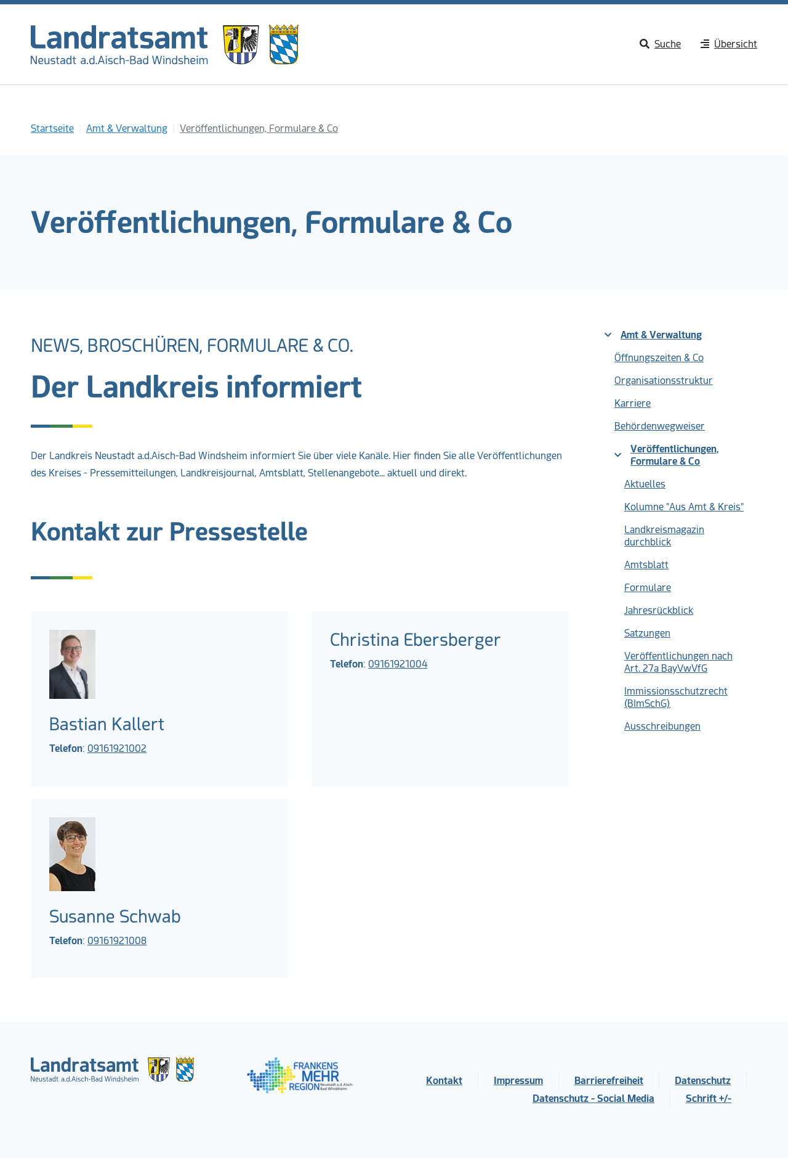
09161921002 (117, 748)
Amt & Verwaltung (653, 335)
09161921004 (397, 664)
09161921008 (117, 941)
